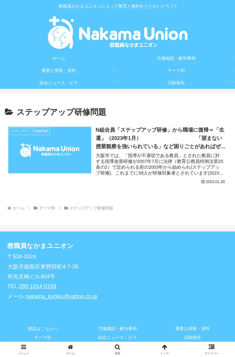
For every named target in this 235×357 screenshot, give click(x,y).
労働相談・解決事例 (117, 328)
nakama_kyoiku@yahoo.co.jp (61, 296)
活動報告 (192, 337)
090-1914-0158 (37, 286)
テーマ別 (42, 337)
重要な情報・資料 (192, 328)
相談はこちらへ (43, 328)
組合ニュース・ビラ (117, 337)
